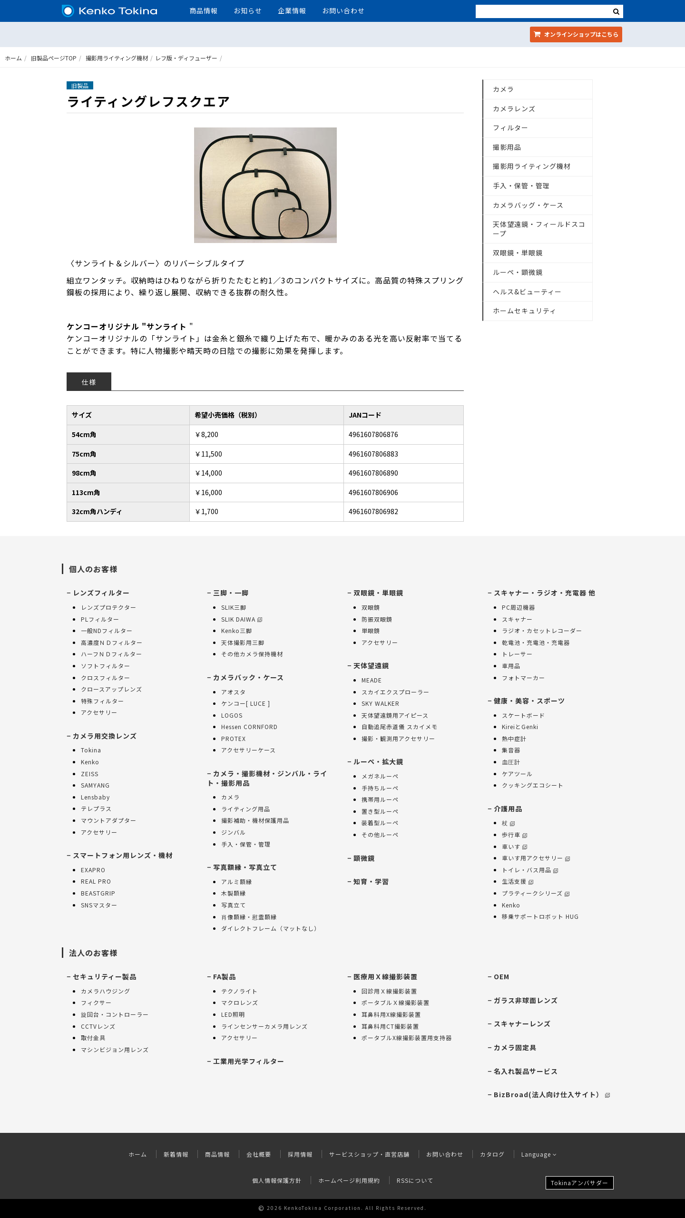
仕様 (89, 382)
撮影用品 (507, 147)
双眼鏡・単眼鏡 (518, 252)
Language (539, 1154)
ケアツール (517, 774)
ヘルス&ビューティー (527, 291)
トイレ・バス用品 (530, 870)
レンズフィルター (101, 592)
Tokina (91, 750)
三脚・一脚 (231, 592)
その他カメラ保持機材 (252, 654)
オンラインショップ (576, 34)
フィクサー (96, 1002)
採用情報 (300, 1154)
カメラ (503, 89)
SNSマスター (99, 905)
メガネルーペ (380, 776)
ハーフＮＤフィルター (111, 654)
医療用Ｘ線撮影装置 (385, 976)
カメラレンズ (514, 108)
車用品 (511, 666)
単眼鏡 (371, 630)
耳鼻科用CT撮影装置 (390, 1026)
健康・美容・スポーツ (529, 700)
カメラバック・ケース (248, 677)
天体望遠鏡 (371, 665)
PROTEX (233, 738)
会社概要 (258, 1154)
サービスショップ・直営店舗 (369, 1154)
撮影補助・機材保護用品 (255, 820)
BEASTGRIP (98, 893)
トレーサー (517, 654)
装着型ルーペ (380, 822)
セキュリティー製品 (105, 976)
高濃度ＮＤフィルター (112, 642)
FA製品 (224, 976)
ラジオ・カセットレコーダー (542, 630)
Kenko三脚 (236, 630)
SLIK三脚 (233, 607)
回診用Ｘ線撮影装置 (389, 991)
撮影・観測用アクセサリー (398, 738)
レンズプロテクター (109, 607)
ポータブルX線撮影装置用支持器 (407, 1037)
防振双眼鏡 (377, 619)
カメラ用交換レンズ (105, 736)
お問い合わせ (343, 10)
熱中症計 (514, 738)
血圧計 (511, 762)
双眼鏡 (371, 607)
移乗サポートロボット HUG (540, 916)
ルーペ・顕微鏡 (518, 272)
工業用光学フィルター (248, 1061)
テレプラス (96, 808)
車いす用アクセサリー (536, 858)
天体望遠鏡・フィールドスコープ (539, 228)
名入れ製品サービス (526, 1071)
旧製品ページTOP (54, 58)
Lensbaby (95, 797)
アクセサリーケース (248, 750)
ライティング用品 (245, 809)
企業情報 (292, 10)
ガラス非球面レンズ (526, 1000)
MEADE (372, 680)
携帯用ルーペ (380, 799)
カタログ (492, 1154)
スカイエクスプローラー (396, 692)
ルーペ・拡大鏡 (378, 761)
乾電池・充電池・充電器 (536, 642)
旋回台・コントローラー (115, 1014)
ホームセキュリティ (525, 310)
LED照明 (233, 1014)
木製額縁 (233, 893)
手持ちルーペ (380, 788)
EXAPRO (93, 870)
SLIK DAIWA (241, 619)
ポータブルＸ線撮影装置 (396, 1002)
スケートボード (523, 715)
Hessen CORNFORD (249, 726)
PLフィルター (100, 619)
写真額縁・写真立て (245, 867)
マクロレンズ (239, 1002)
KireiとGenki (520, 726)
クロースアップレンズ (111, 689)
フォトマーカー (523, 677)
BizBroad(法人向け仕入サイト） (552, 1094)
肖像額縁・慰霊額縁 (249, 917)
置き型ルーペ (380, 811)
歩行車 (514, 834)
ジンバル (233, 832)
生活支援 (517, 881)
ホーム (13, 58)
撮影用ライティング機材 (117, 58)
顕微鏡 (364, 858)
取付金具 (93, 1037)
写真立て (233, 905)
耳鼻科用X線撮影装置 (391, 1014)
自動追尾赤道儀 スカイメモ (400, 726)
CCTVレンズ (98, 1026)
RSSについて (415, 1180)
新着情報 (176, 1154)
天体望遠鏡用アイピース (395, 715)
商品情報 (203, 10)
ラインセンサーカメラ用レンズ (264, 1026)
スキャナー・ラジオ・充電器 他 (545, 592)
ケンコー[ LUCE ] (245, 703)
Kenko (90, 762)
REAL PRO (96, 881)
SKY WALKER (381, 703)
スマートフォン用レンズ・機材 (123, 855)
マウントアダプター (109, 820)
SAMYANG (95, 785)
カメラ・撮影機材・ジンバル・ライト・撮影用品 (267, 778)
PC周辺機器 (518, 607)
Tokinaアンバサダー (579, 1183)
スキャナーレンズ (522, 1023)
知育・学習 (371, 881)
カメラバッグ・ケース (528, 205)
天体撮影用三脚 (242, 642)
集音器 (511, 750)
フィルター (510, 127)
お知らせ (248, 10)
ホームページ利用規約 (349, 1180)
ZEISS (89, 774)
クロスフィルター (105, 677)
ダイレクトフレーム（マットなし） (270, 928)
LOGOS (232, 715)
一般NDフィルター (107, 630)
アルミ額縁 (236, 881)
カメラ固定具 (515, 1047)
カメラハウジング (105, 991)
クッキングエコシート (533, 785)
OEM (501, 976)
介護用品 (508, 808)
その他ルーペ (380, 834)
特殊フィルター (102, 701)
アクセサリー (99, 712)
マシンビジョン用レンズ (115, 1049)
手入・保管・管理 (521, 185)
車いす (514, 846)
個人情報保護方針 (277, 1180)
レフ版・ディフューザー (186, 58)
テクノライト (239, 991)
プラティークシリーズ (535, 893)
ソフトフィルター (105, 666)
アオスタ (233, 692)
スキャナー (517, 619)
